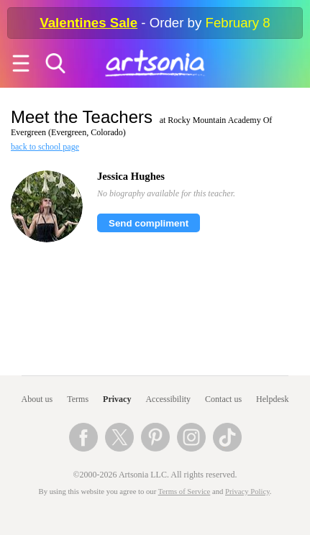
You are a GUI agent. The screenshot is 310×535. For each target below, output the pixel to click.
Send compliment (148, 223)
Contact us (223, 399)
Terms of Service (184, 491)
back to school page (45, 147)
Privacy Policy (247, 491)
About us (37, 399)
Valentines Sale (88, 22)
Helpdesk (272, 399)
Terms (77, 399)
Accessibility (168, 399)
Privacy (117, 399)
